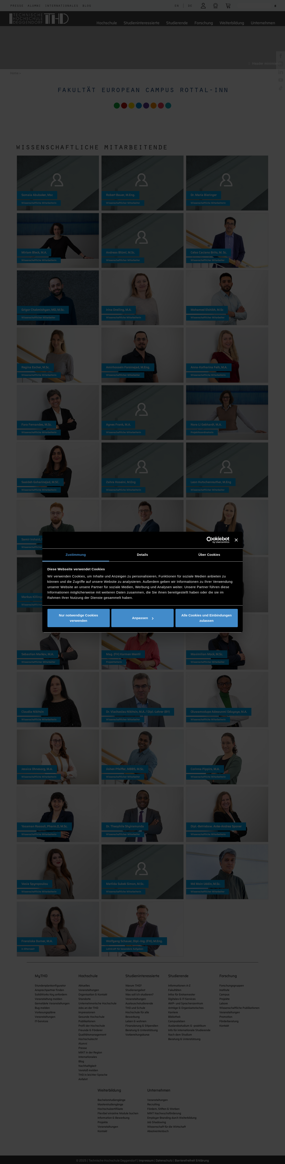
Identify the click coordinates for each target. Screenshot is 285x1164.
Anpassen (142, 618)
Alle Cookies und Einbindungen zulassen (206, 617)
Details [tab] (142, 554)
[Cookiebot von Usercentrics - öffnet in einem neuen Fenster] (209, 540)
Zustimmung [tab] (76, 554)
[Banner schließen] (236, 540)
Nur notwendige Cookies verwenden (78, 617)
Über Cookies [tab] (209, 554)
